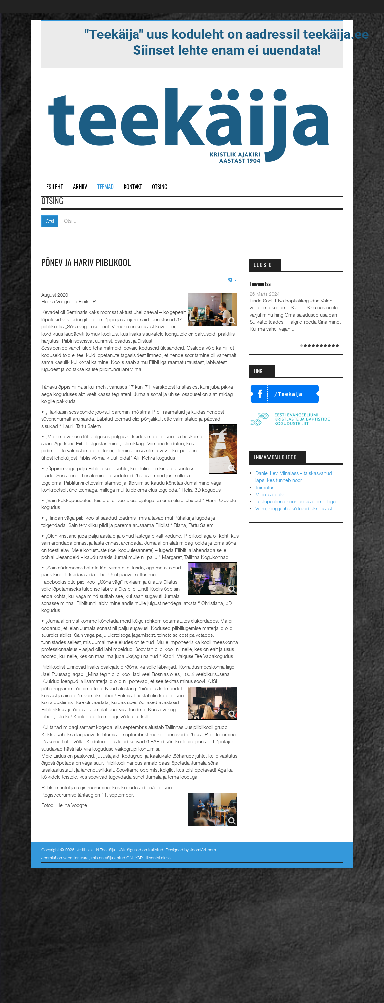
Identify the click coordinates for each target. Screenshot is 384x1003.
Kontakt (133, 187)
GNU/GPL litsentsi (143, 857)
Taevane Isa (260, 284)
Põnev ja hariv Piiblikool (86, 263)
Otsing (159, 187)
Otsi (50, 221)
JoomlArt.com (203, 849)
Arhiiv (80, 187)
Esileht (54, 187)
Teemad (105, 187)
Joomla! (48, 857)
